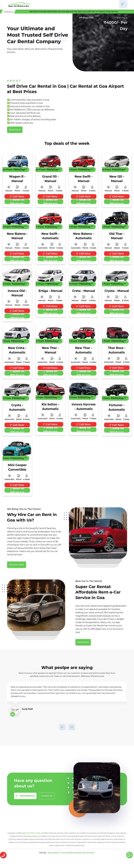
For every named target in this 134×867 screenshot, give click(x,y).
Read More (15, 129)
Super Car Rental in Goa (30, 829)
